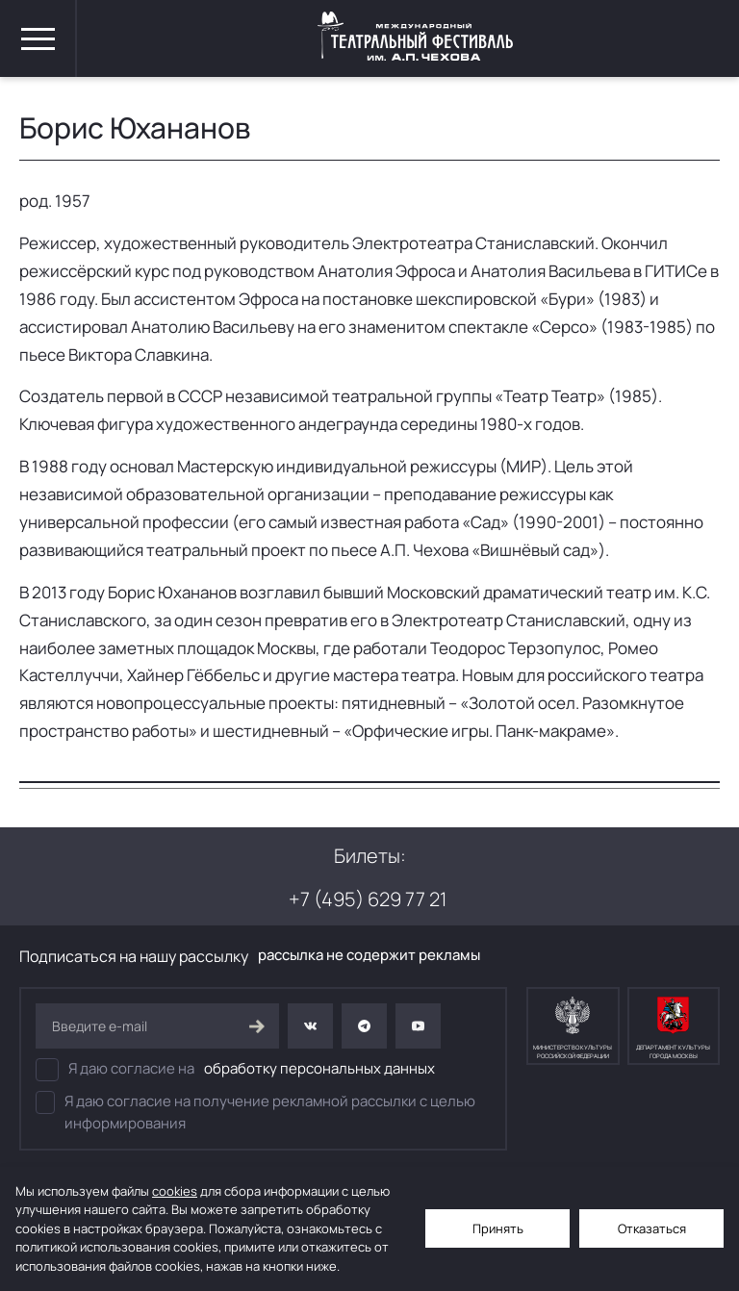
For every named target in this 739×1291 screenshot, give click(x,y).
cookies (174, 1191)
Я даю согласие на (235, 1069)
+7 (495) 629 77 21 (367, 899)
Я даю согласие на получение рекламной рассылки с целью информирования (255, 1112)
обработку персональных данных (319, 1068)
